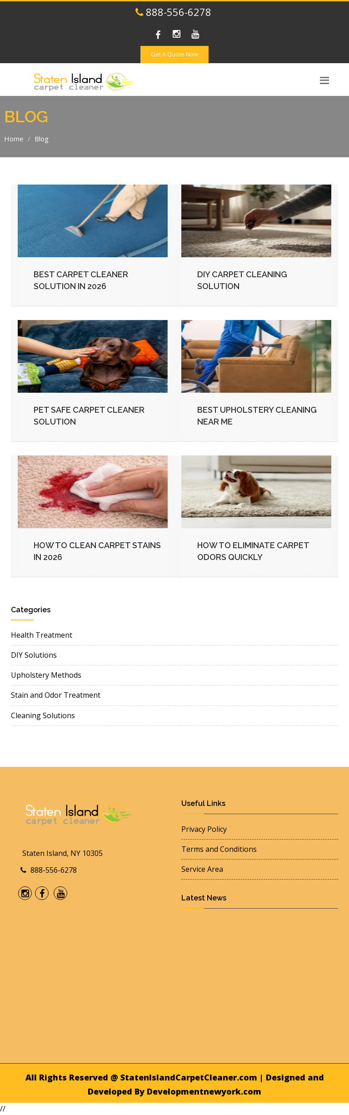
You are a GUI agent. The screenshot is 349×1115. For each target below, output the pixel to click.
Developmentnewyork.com (204, 1091)
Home (14, 138)
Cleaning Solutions (43, 715)
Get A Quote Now (174, 54)
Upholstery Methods (46, 675)
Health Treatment (41, 635)
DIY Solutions (34, 655)
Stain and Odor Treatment (55, 695)
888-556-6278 (173, 12)
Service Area (202, 869)
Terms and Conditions (219, 849)
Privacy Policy (204, 829)
